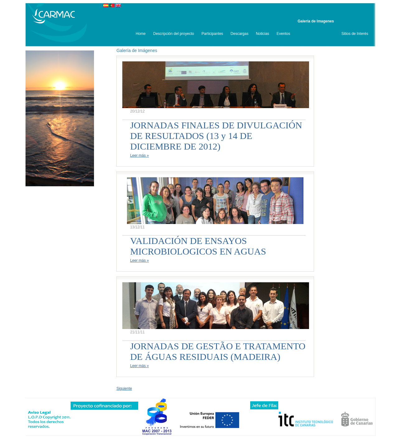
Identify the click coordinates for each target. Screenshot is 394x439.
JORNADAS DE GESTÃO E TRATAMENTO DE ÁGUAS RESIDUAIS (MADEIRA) (217, 351)
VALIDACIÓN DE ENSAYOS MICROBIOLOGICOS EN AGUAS (198, 246)
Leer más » (139, 155)
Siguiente (124, 388)
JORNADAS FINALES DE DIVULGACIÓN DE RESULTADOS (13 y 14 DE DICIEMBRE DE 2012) (216, 135)
